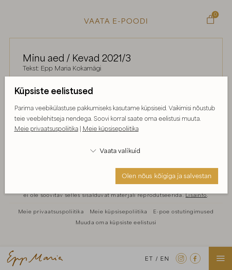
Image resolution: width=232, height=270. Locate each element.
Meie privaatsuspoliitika (46, 128)
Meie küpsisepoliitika (110, 128)
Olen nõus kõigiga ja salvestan (167, 176)
